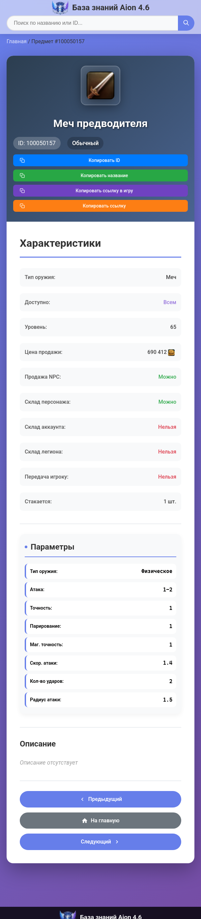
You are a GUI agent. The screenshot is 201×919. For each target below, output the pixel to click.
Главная (17, 41)
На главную (100, 820)
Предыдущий (100, 799)
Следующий (100, 842)
